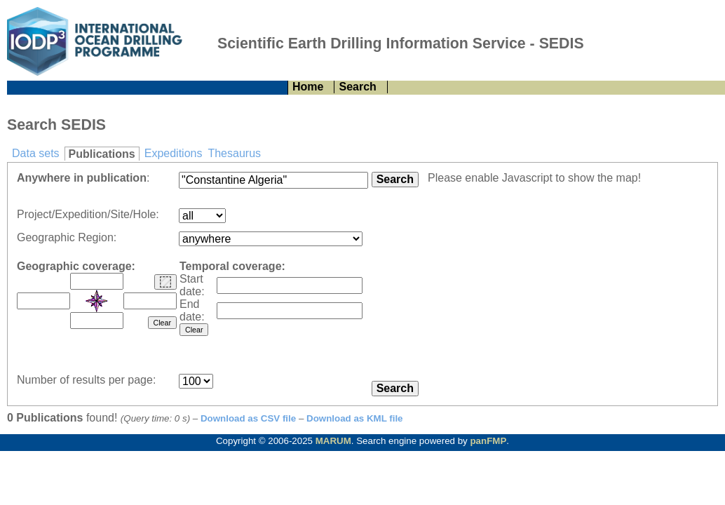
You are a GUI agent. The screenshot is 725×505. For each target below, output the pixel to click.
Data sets (36, 153)
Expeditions (173, 153)
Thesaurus (234, 153)
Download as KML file (354, 418)
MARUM (333, 441)
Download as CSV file (248, 418)
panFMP (488, 441)
